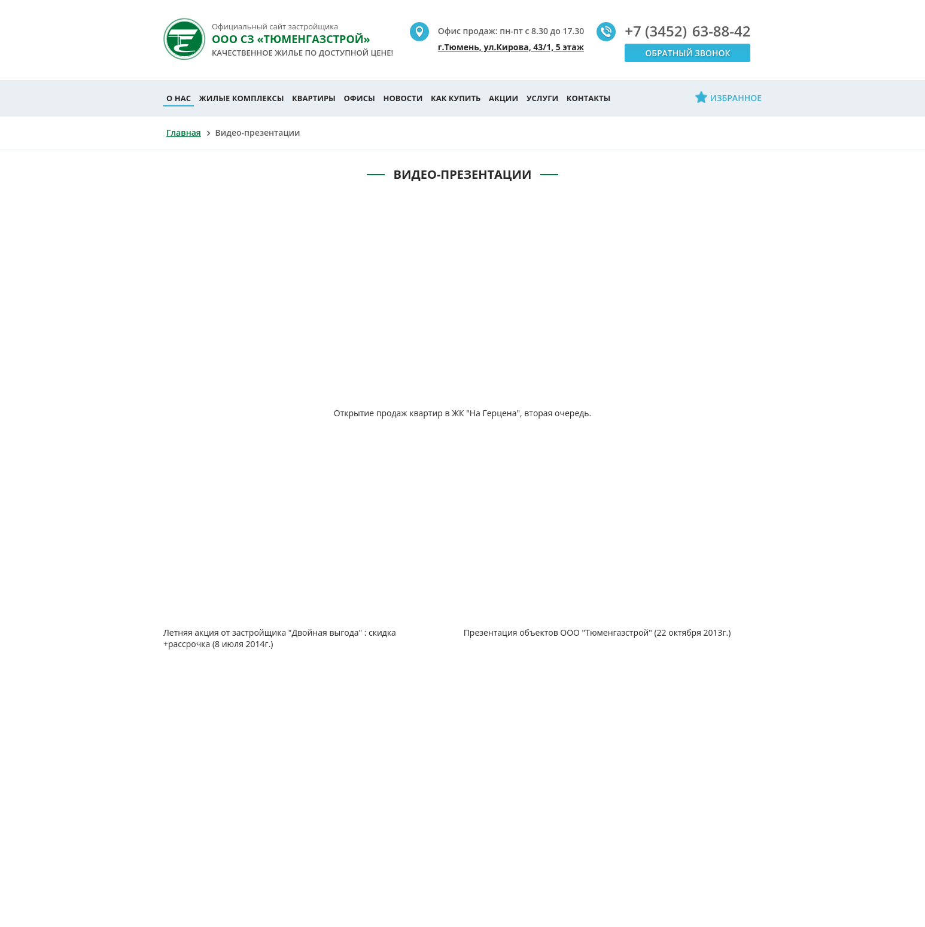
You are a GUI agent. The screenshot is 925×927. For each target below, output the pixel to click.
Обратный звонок (687, 53)
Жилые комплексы (241, 98)
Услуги (542, 98)
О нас (178, 98)
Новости (402, 98)
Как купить (455, 98)
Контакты (589, 98)
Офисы (359, 98)
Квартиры (314, 98)
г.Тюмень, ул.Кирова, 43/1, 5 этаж (511, 47)
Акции (503, 98)
